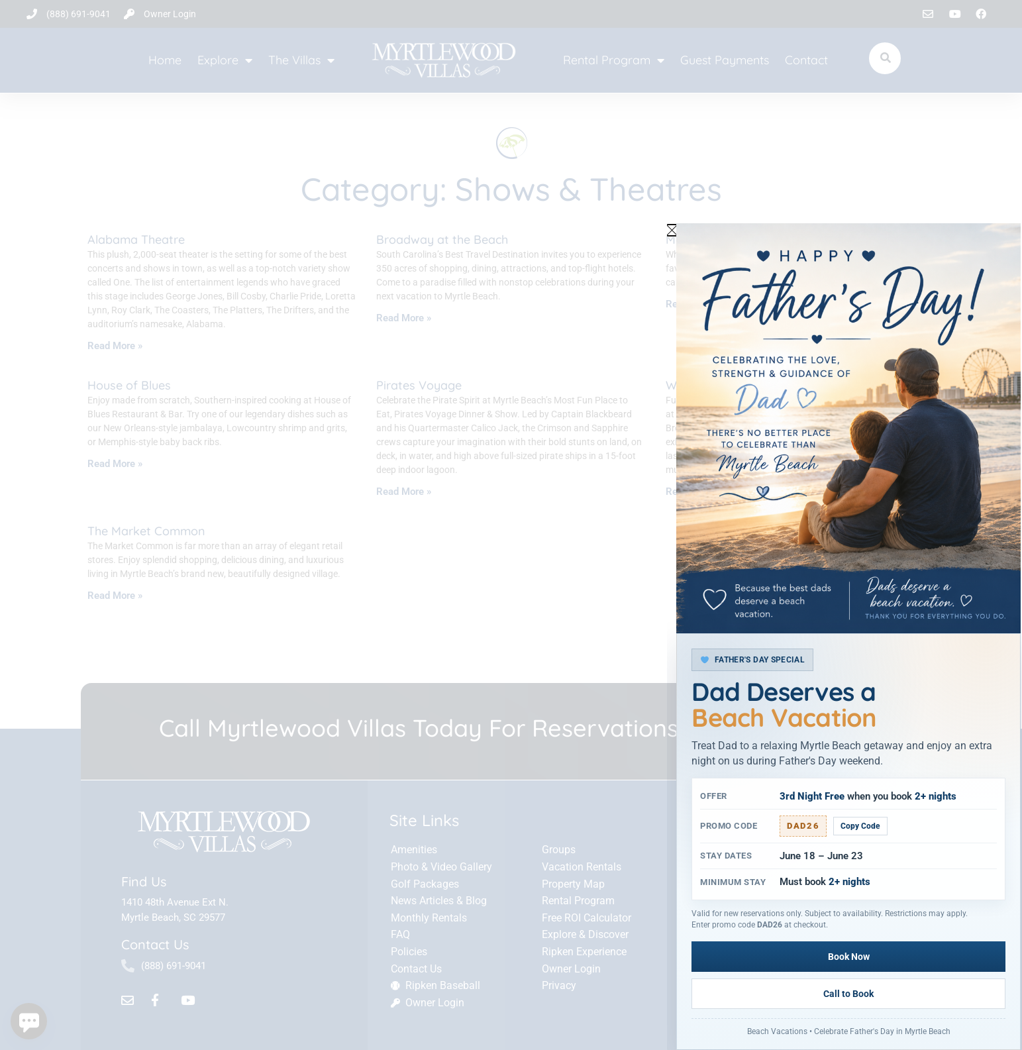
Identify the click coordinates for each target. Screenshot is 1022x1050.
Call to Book (928, 993)
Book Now (769, 993)
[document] (511, 525)
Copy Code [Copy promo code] (860, 863)
